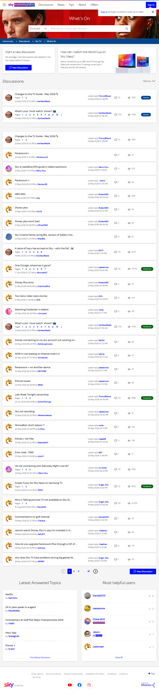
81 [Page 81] (89, 571)
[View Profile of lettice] (101, 354)
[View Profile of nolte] (101, 310)
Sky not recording (25, 411)
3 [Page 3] (78, 571)
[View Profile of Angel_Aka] (103, 485)
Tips (71, 4)
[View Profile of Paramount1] (42, 157)
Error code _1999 (24, 452)
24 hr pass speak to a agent (20, 607)
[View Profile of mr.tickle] (102, 468)
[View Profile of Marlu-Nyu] (41, 171)
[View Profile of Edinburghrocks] (45, 344)
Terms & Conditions (53, 674)
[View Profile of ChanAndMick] (44, 286)
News (61, 4)
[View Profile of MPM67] (41, 561)
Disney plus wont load (27, 221)
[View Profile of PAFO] (40, 490)
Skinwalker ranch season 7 (29, 425)
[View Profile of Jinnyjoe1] (42, 313)
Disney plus (21, 207)
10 (57, 115)
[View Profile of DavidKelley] (14, 610)
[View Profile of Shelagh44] (13, 636)
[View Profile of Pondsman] (43, 357)
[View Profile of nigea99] (102, 439)
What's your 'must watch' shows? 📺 (35, 111)
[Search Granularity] (38, 28)
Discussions (46, 4)
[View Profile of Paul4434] (41, 507)
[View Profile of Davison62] (42, 184)
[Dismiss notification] (153, 12)
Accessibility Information (95, 674)
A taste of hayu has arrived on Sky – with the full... (43, 248)
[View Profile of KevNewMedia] (43, 101)
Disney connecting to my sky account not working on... (45, 340)
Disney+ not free (24, 438)
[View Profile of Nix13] (39, 211)
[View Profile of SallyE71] (41, 534)
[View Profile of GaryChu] (12, 598)
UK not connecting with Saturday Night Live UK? (42, 465)
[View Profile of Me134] (101, 340)
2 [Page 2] (74, 571)
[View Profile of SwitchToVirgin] (44, 402)
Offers (94, 4)
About (82, 4)
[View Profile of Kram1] (11, 649)
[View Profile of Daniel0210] (104, 517)
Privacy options (37, 674)
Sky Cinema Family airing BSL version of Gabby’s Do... (44, 234)
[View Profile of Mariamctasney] (45, 415)
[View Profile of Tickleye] (41, 521)
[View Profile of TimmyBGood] (105, 96)
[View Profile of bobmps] (41, 548)
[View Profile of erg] (38, 198)
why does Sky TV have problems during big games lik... (45, 557)
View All (119, 657)
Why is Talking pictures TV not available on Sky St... (43, 499)
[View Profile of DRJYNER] (42, 371)
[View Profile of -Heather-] (103, 530)
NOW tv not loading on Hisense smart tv (37, 353)
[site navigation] (4, 4)
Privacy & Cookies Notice (73, 674)
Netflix (9, 594)
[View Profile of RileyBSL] (41, 239)
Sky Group (37, 677)
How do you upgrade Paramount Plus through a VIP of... (46, 544)
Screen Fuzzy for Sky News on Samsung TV (38, 482)
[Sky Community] (21, 5)
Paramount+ (22, 153)
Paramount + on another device (32, 367)
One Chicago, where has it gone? (33, 265)
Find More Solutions (40, 657)
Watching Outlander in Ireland (31, 309)
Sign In (151, 5)
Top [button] (153, 673)
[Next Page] (95, 571)
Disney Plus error (24, 282)
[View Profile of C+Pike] (41, 429)
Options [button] (147, 81)
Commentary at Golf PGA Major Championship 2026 (34, 619)
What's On (79, 18)
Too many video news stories (31, 296)
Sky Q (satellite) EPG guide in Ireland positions (41, 166)
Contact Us (123, 674)
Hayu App (10, 632)
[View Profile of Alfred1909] (42, 225)
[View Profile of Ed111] (101, 250)
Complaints (111, 674)
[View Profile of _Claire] (102, 181)
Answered (147, 269)
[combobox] (85, 28)
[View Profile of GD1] (100, 452)
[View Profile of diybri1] (41, 456)
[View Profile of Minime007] (42, 272)
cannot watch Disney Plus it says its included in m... (43, 530)
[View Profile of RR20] (40, 385)
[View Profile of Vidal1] (11, 623)
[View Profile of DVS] (38, 300)
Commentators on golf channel (32, 516)
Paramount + (22, 180)
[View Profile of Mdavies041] (43, 442)
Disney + (10, 645)
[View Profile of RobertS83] (103, 194)
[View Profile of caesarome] (103, 267)
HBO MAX (20, 194)
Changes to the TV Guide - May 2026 (35, 94)
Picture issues (22, 381)
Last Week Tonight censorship (32, 394)
